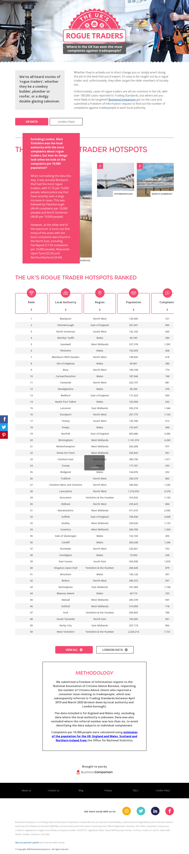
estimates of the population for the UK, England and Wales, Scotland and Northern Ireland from (94, 736)
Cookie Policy (163, 790)
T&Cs (135, 790)
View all (74, 650)
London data (115, 650)
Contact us (53, 790)
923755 (54, 826)
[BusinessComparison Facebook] (169, 811)
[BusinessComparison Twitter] (141, 811)
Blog (81, 790)
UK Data (32, 122)
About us (26, 790)
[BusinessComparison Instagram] (126, 811)
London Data (66, 122)
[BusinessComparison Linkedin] (155, 811)
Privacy (108, 790)
